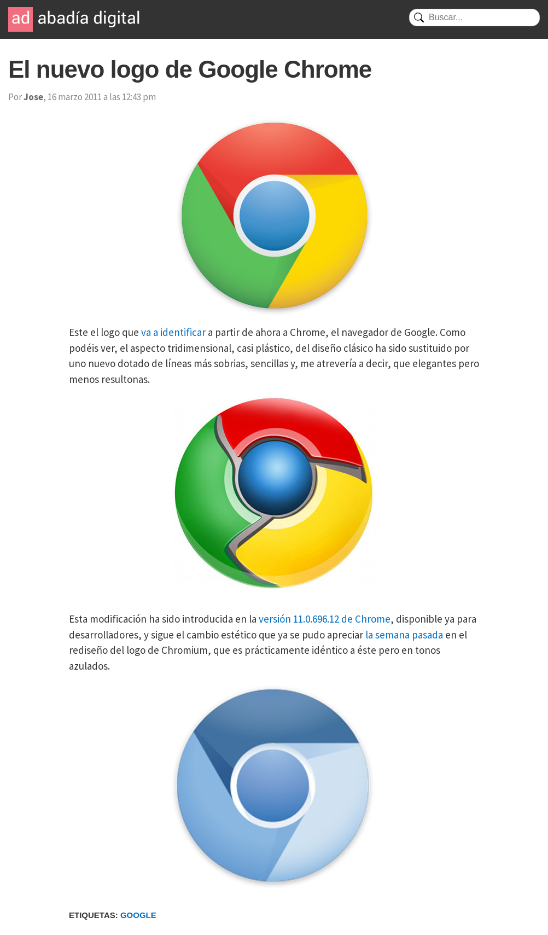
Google (138, 915)
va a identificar (173, 332)
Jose (33, 97)
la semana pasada (404, 634)
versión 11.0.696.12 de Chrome (324, 618)
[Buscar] (474, 17)
